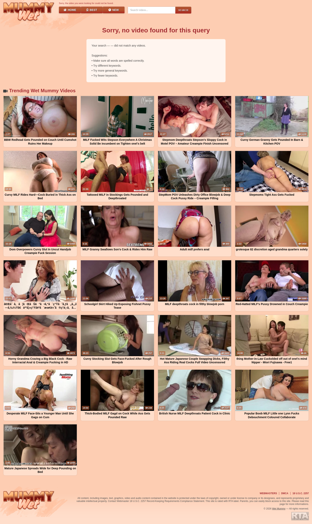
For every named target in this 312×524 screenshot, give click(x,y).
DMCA (284, 493)
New (113, 10)
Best (91, 10)
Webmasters (268, 493)
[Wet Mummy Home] (29, 11)
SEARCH (183, 10)
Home (69, 10)
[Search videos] (151, 10)
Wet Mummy (279, 508)
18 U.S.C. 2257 (300, 493)
